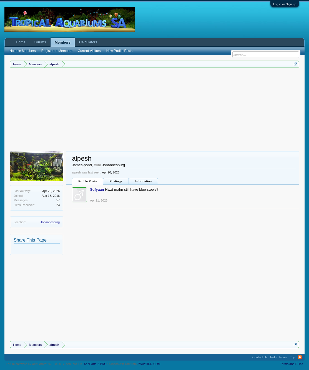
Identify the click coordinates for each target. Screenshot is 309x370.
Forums (40, 42)
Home (21, 42)
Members (63, 42)
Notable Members (22, 51)
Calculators (88, 42)
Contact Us (259, 357)
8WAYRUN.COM (148, 364)
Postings (115, 181)
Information (143, 181)
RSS (300, 357)
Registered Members (56, 51)
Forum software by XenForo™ (44, 364)
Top (292, 357)
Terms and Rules (291, 364)
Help (273, 357)
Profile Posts (87, 181)
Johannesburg (50, 222)
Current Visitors (89, 51)
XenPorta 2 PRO (95, 364)
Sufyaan (97, 189)
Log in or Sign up (284, 4)
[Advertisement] (154, 109)
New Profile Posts (119, 51)
